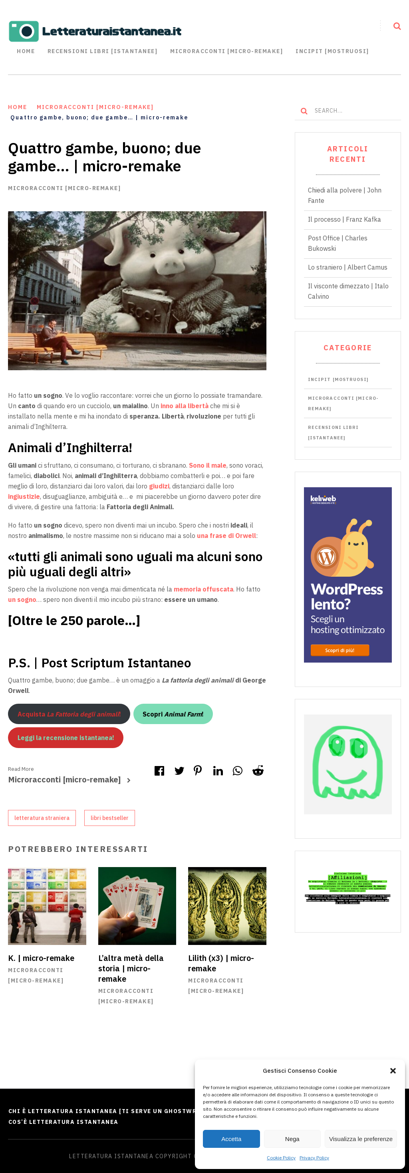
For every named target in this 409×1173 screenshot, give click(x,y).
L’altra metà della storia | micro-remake (131, 968)
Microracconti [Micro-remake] (226, 51)
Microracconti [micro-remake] (64, 187)
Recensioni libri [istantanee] (103, 51)
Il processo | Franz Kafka (344, 219)
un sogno (22, 599)
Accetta (231, 1138)
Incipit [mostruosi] (332, 51)
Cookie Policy (281, 1158)
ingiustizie (24, 496)
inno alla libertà (185, 406)
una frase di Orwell (226, 535)
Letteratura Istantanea (111, 1156)
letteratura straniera (41, 817)
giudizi (158, 486)
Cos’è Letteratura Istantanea (63, 1121)
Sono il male (207, 465)
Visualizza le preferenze (361, 1138)
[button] (393, 1071)
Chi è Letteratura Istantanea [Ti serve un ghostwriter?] (113, 1111)
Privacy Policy (314, 1158)
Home (26, 51)
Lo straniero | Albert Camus (347, 267)
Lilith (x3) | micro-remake (221, 963)
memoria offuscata (203, 589)
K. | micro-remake (41, 958)
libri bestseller (110, 817)
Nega (292, 1138)
